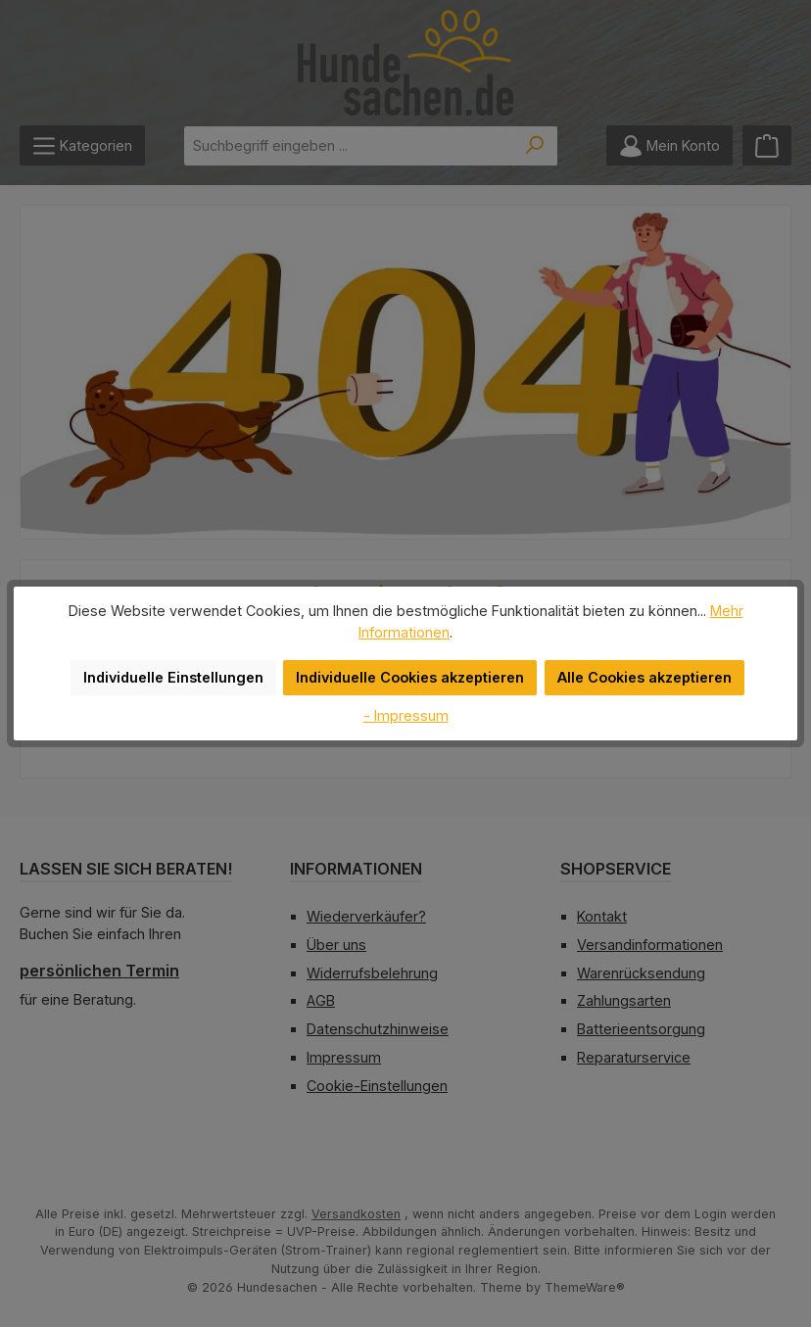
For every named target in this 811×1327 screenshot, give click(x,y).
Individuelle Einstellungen (183, 667)
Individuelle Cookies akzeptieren (411, 667)
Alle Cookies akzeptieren (636, 667)
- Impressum (405, 704)
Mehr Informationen (706, 621)
